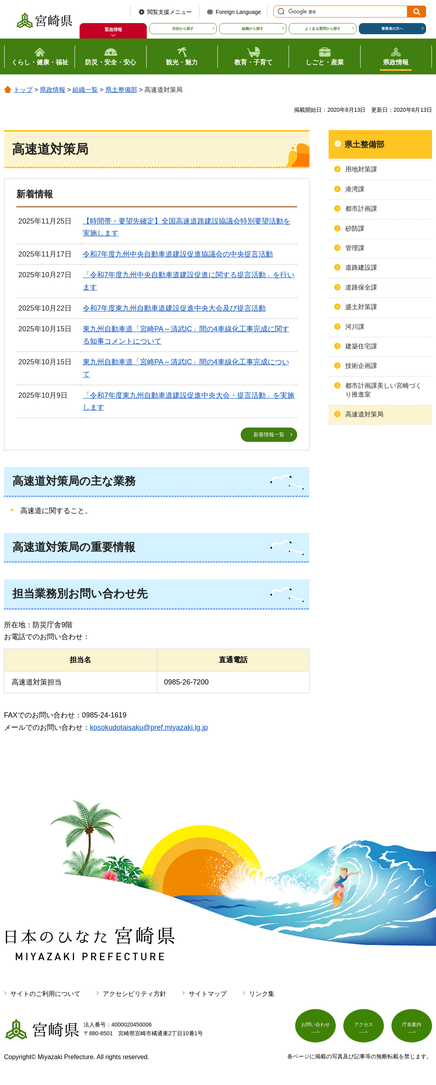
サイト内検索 (280, 11)
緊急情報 (113, 29)
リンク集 (261, 994)
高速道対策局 (364, 414)
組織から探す (252, 29)
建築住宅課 (361, 346)
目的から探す (183, 29)
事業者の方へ (392, 29)
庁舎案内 (412, 1028)
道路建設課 (361, 267)
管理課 (354, 248)
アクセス (363, 1028)
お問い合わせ (315, 1028)
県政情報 (52, 89)
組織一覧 (85, 89)
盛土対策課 (361, 306)
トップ (23, 89)
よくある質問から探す (323, 29)
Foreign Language (238, 12)
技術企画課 (361, 365)
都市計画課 (361, 208)
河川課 (354, 326)
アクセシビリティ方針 (134, 994)
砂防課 (354, 228)
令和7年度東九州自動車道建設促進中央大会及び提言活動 (174, 308)
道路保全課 (361, 287)
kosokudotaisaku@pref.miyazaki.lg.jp (149, 728)
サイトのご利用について (45, 994)
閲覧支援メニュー (169, 12)
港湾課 (354, 189)
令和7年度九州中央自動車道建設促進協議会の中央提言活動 (178, 254)
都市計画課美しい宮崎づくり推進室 (383, 390)
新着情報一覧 (269, 435)
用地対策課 (361, 169)
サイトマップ (208, 994)
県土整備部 (121, 89)
